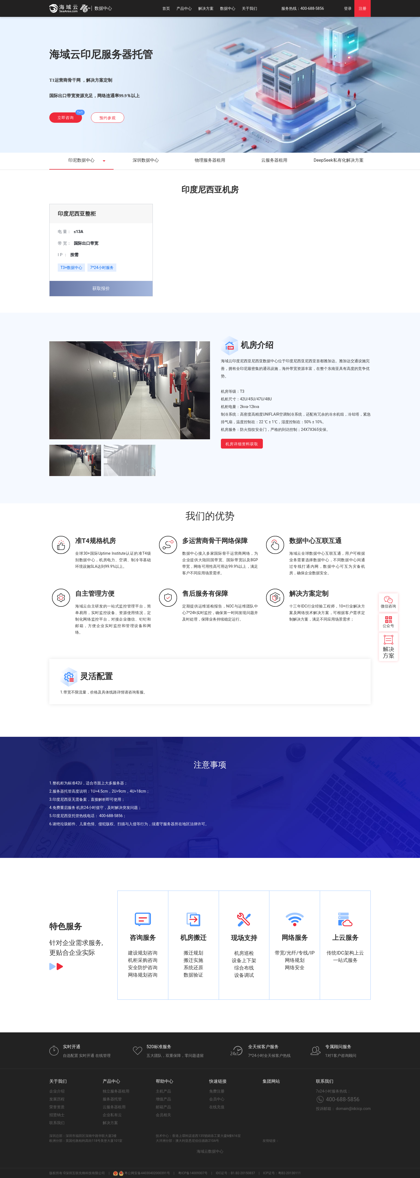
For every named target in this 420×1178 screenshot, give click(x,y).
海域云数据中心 (210, 1151)
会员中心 (216, 1099)
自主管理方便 (94, 593)
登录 (348, 8)
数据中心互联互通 (315, 541)
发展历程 (57, 1099)
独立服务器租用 (116, 1091)
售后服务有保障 (205, 593)
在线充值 (216, 1107)
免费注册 (216, 1091)
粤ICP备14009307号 (193, 1173)
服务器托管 (112, 1099)
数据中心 (227, 8)
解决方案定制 (308, 593)
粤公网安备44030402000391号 (144, 1173)
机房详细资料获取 (242, 444)
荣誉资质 (57, 1107)
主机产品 (163, 1091)
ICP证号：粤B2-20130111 (282, 1173)
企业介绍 (57, 1091)
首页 (166, 8)
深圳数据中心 (146, 160)
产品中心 (184, 8)
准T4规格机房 (95, 541)
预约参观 (107, 118)
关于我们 (249, 8)
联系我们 (57, 1123)
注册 (362, 8)
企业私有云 (112, 1115)
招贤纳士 (57, 1115)
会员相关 (163, 1115)
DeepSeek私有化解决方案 (338, 160)
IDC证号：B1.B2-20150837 (235, 1173)
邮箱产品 (163, 1107)
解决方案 (206, 8)
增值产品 (163, 1099)
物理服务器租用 (210, 160)
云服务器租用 (274, 160)
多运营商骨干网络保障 (215, 541)
